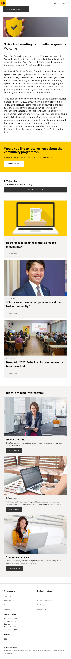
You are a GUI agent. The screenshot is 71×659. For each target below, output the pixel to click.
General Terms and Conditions (22, 650)
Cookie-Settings (8, 653)
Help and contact (10, 600)
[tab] (55, 3)
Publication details (58, 650)
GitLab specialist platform (23, 117)
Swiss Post (8, 596)
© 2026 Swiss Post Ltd (10, 647)
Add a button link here (16, 9)
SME (39, 596)
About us (7, 609)
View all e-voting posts (35, 190)
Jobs (6, 605)
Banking (40, 605)
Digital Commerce (44, 600)
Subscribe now (14, 163)
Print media (41, 609)
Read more (13, 254)
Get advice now (14, 568)
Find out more (14, 451)
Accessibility (7, 650)
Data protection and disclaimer (42, 650)
